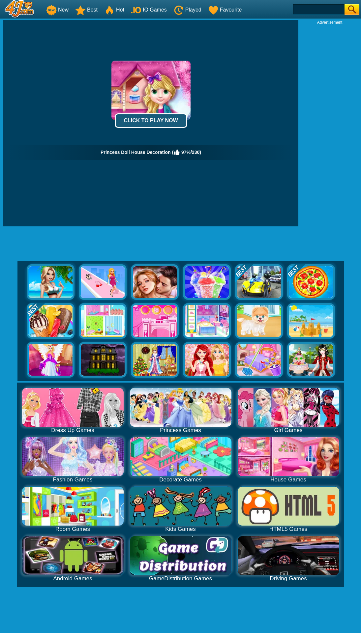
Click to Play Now (151, 120)
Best (86, 10)
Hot (114, 10)
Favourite (225, 10)
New (57, 10)
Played (187, 10)
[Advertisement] (329, 124)
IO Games (149, 10)
